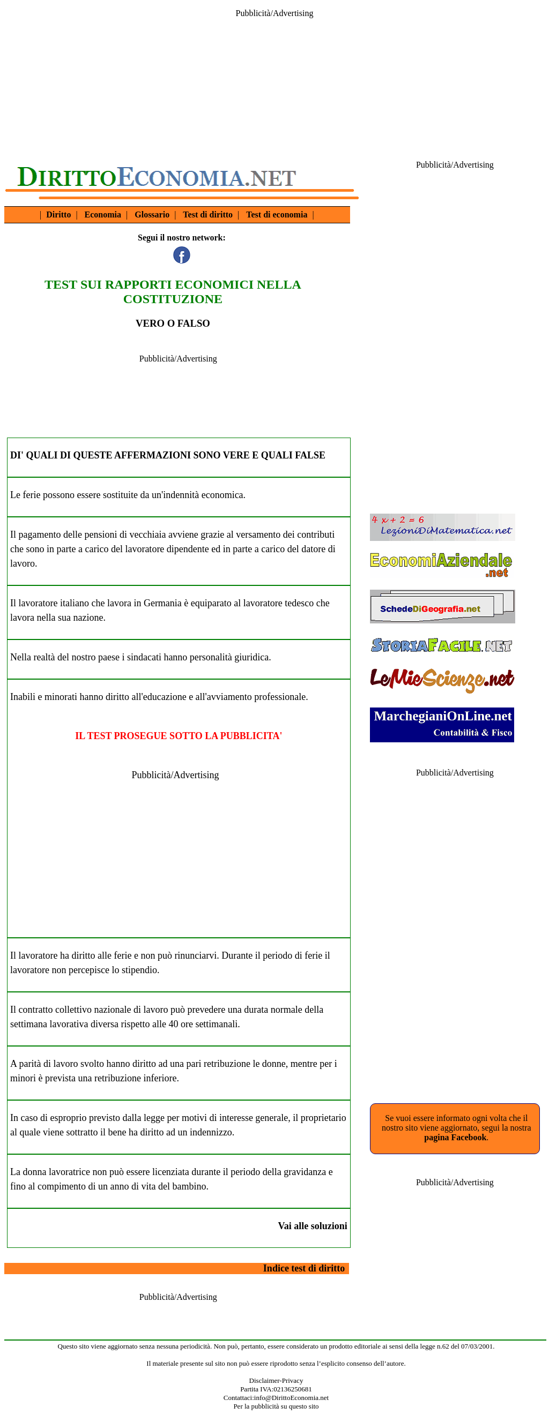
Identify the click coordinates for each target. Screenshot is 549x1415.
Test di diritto (208, 214)
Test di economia (276, 214)
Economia (103, 214)
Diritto (58, 214)
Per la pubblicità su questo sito (275, 1406)
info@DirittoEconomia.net (291, 1398)
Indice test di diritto (304, 1268)
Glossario (152, 214)
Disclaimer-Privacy (276, 1380)
